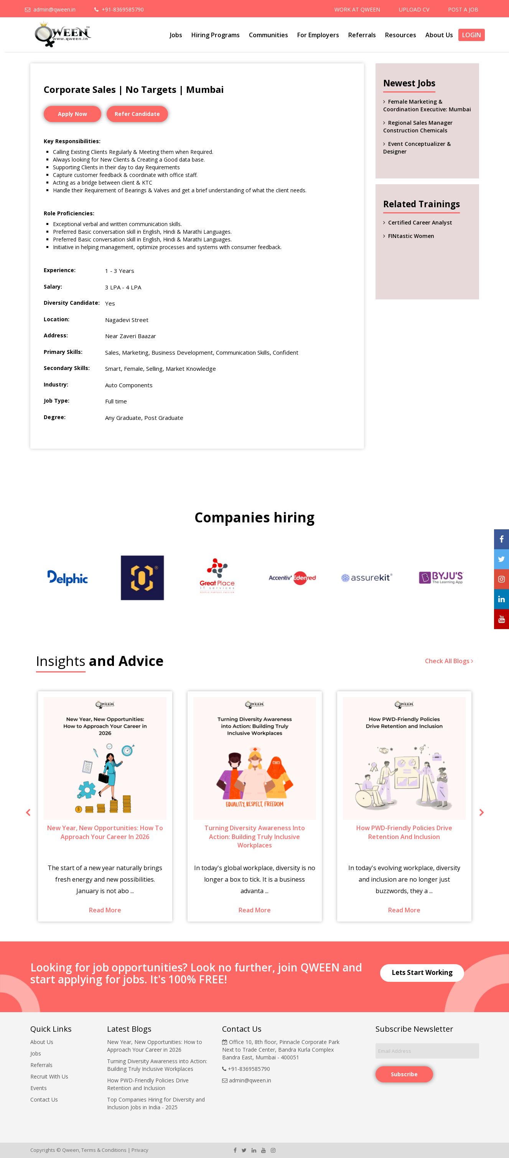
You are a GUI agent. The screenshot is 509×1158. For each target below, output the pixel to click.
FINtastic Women (411, 236)
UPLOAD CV (414, 9)
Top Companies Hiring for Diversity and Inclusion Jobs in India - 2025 (156, 1103)
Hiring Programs (215, 35)
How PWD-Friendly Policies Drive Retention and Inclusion (148, 1084)
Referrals (362, 35)
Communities (268, 35)
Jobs (176, 35)
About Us (439, 35)
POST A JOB (463, 9)
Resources (400, 35)
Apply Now (72, 113)
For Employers (318, 35)
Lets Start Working (422, 972)
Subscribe (404, 1074)
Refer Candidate (137, 113)
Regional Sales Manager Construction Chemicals (418, 126)
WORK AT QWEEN (357, 9)
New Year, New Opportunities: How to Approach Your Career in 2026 (154, 1045)
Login (471, 35)
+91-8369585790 (119, 9)
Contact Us (44, 1099)
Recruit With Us (49, 1076)
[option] (67, 577)
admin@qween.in (50, 9)
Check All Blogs (449, 661)
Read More (105, 910)
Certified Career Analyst (420, 222)
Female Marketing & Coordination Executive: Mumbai (427, 105)
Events (38, 1088)
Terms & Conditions (104, 1149)
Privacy (140, 1149)
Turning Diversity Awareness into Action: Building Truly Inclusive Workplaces (157, 1064)
